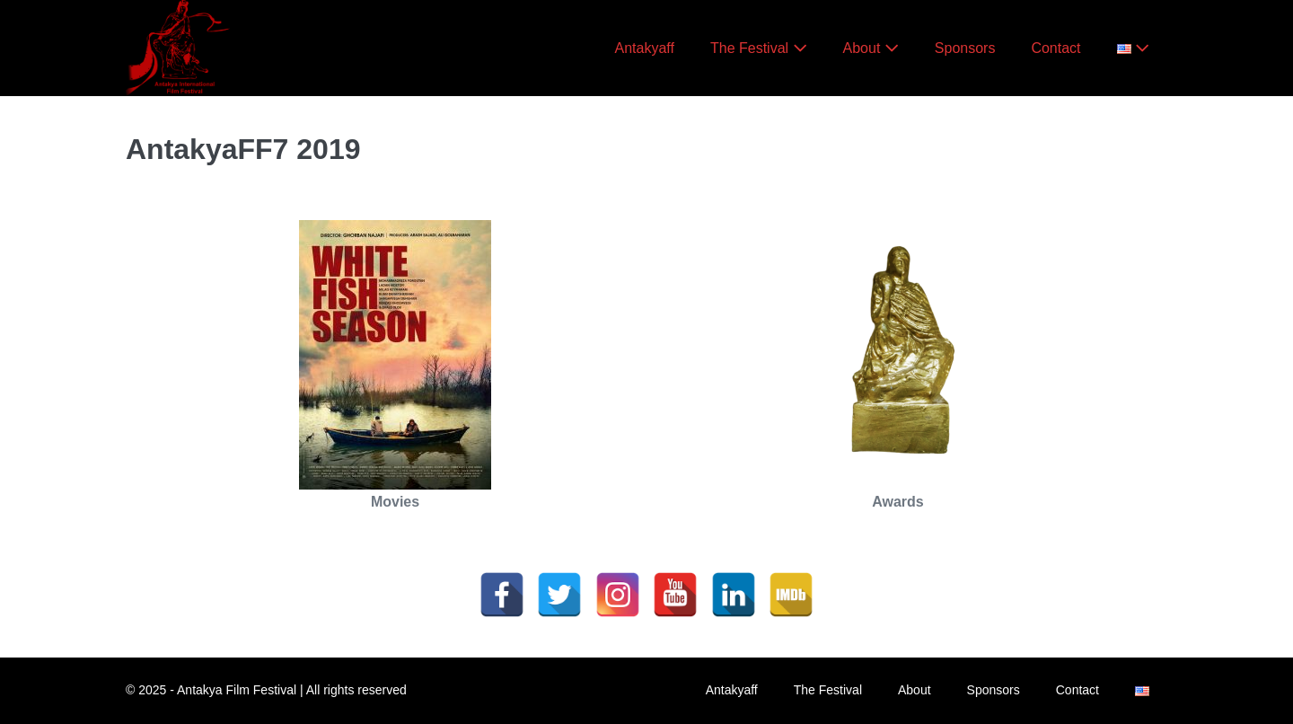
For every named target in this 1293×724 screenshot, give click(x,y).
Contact (1055, 48)
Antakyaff (644, 48)
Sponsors (965, 48)
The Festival (758, 48)
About (871, 48)
